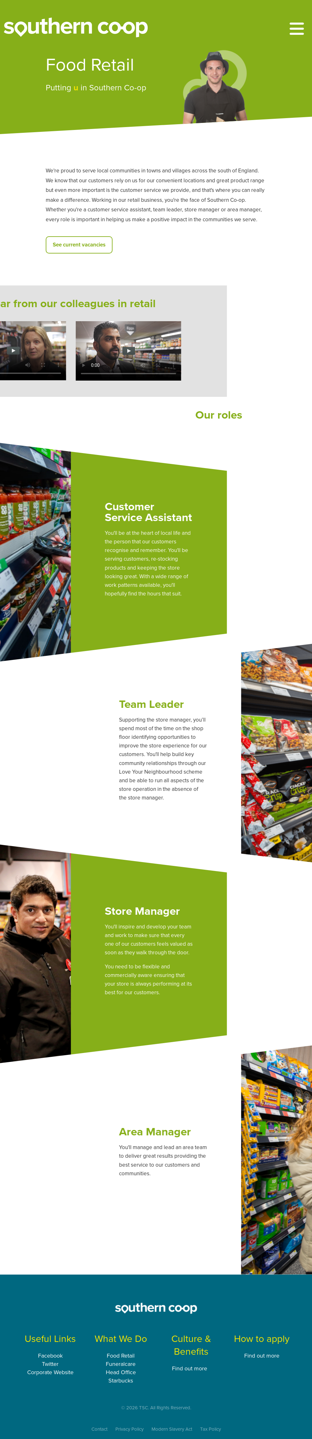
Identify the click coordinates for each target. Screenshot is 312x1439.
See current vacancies (79, 244)
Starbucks (120, 1380)
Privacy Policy (129, 1429)
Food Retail (121, 1355)
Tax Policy (210, 1429)
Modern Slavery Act (172, 1429)
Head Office (121, 1372)
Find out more (190, 1368)
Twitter (50, 1363)
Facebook (50, 1355)
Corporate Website (50, 1372)
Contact (99, 1429)
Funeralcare (121, 1363)
